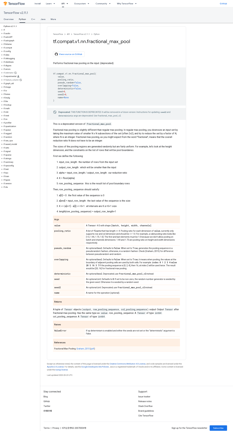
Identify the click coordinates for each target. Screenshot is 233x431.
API (68, 34)
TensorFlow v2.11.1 (16, 13)
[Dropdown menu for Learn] (55, 3)
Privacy (55, 428)
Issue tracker (144, 396)
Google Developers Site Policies (95, 367)
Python (97, 34)
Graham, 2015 (83, 348)
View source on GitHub (68, 54)
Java (43, 19)
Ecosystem (80, 3)
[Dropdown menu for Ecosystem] (89, 3)
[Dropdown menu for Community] (110, 3)
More (53, 19)
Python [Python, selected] (22, 19)
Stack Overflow (145, 406)
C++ (33, 19)
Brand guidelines (146, 411)
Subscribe (218, 428)
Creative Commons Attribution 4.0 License (127, 364)
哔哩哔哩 (48, 411)
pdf (92, 348)
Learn (49, 3)
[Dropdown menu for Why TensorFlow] (136, 3)
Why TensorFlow (125, 3)
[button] (19, 30)
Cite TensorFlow (145, 415)
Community (101, 3)
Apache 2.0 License (55, 367)
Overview (9, 19)
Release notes (145, 401)
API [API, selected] (63, 3)
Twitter (47, 406)
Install (38, 3)
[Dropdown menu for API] (68, 3)
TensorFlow (58, 34)
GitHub (223, 3)
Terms (47, 428)
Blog (46, 396)
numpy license (61, 370)
